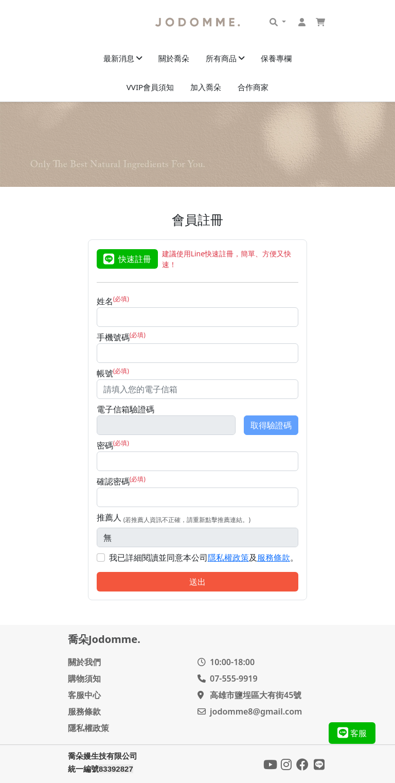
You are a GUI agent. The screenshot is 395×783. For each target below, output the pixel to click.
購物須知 (84, 678)
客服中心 (84, 695)
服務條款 (273, 557)
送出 (197, 581)
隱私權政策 (228, 557)
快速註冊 (127, 259)
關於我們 (84, 662)
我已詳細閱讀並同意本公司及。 (203, 557)
